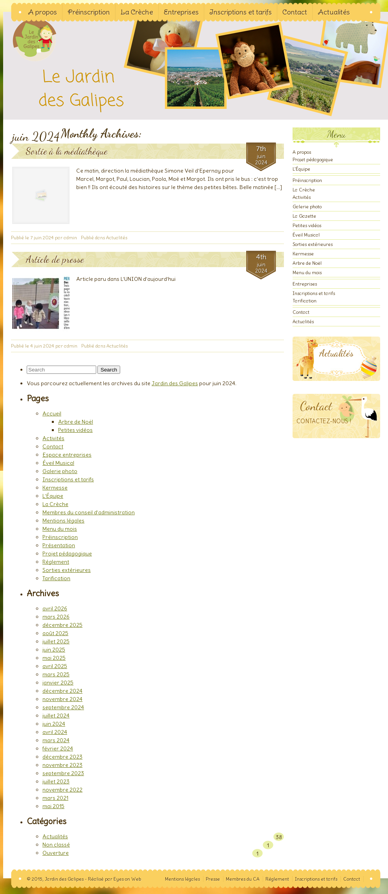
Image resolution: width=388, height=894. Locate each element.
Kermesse (55, 487)
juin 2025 (53, 649)
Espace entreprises (67, 454)
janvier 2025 (57, 682)
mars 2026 (56, 616)
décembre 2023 (62, 756)
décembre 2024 (62, 690)
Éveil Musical (58, 462)
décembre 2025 (62, 624)
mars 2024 (56, 740)
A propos (42, 11)
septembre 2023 (63, 773)
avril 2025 (54, 666)
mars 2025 (56, 674)
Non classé (56, 844)
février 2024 (57, 748)
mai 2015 (53, 806)
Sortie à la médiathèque (67, 151)
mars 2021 (55, 797)
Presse (213, 879)
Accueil (51, 413)
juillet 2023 (56, 781)
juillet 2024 (56, 715)
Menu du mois (59, 528)
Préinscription (89, 11)
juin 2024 (53, 723)
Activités (53, 438)
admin (70, 237)
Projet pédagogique (67, 553)
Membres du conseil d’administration (88, 512)
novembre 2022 (62, 789)
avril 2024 (54, 732)
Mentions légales (63, 520)
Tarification (56, 578)
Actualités (334, 11)
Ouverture (55, 852)
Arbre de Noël (75, 421)
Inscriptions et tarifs (240, 11)
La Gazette (304, 216)
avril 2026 (54, 608)
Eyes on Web (127, 879)
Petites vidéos (75, 429)
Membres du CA (243, 879)
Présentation (58, 545)
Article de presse (55, 259)
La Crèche (137, 11)
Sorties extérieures (66, 570)
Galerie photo (59, 471)
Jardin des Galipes (39, 51)
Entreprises (181, 11)
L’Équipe (52, 495)
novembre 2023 (62, 764)
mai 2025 (54, 657)
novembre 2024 (62, 699)
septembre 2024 (63, 707)
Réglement (55, 561)
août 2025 (55, 633)
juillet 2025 (56, 641)
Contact (294, 11)
